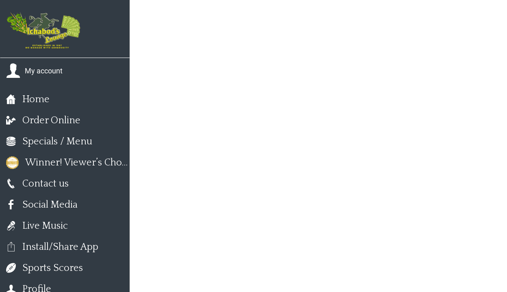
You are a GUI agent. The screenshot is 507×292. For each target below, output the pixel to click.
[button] (34, 71)
